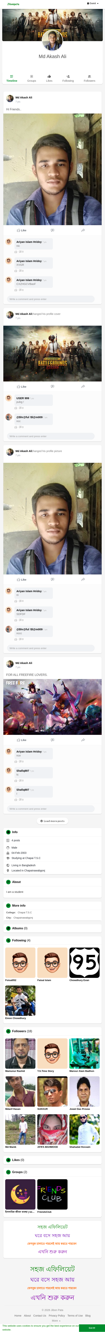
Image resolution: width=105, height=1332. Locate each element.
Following (19, 940)
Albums (17, 928)
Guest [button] (93, 3)
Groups (17, 1172)
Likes (16, 1160)
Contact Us (39, 1315)
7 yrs (17, 101)
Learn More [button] (18, 1329)
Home (17, 1315)
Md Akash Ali (52, 56)
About (27, 1315)
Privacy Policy (57, 1315)
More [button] (56, 1320)
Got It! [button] (92, 1328)
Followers (19, 1031)
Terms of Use (75, 1315)
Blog (88, 1315)
